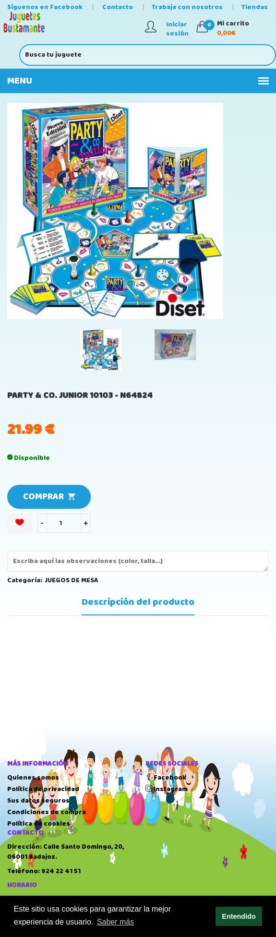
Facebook (165, 777)
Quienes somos (33, 777)
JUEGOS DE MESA (71, 580)
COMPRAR (49, 497)
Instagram (166, 789)
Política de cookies (38, 823)
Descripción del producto (138, 602)
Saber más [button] (115, 922)
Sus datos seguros (38, 800)
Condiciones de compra (46, 812)
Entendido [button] (238, 916)
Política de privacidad (43, 789)
